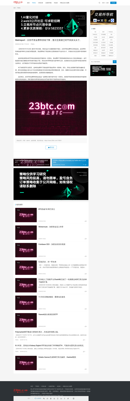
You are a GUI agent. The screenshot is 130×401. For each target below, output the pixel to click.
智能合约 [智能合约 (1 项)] (95, 50)
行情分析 (41, 3)
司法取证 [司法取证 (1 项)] (103, 45)
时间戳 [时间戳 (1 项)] (111, 47)
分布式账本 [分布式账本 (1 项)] (95, 42)
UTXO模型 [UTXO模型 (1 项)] (103, 34)
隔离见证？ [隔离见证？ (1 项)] (111, 55)
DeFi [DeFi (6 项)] (103, 31)
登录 (103, 3)
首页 (29, 3)
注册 (107, 3)
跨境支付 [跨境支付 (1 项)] (95, 53)
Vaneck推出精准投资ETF (48, 317)
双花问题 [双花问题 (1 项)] (95, 45)
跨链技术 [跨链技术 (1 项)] (103, 53)
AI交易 (56, 3)
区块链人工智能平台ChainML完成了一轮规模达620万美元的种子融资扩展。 (62, 282)
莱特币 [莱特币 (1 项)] (111, 50)
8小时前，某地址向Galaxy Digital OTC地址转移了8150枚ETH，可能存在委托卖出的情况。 (50, 349)
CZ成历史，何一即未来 (47, 263)
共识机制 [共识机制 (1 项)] (95, 39)
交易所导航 (49, 3)
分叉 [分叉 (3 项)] (111, 39)
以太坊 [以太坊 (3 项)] (103, 37)
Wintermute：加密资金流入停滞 (50, 227)
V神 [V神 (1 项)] (111, 34)
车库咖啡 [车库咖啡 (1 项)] (111, 53)
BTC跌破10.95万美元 (46, 209)
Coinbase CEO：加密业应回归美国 (51, 245)
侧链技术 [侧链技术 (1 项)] (111, 37)
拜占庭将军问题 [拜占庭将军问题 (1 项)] (112, 45)
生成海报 (37, 398)
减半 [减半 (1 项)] (103, 39)
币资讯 (34, 3)
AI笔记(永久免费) (65, 3)
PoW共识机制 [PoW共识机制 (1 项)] (96, 34)
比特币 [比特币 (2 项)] (103, 50)
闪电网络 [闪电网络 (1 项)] (103, 55)
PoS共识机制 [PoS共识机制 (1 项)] (112, 31)
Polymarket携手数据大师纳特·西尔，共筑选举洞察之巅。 (37, 335)
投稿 (113, 2)
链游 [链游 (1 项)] (95, 55)
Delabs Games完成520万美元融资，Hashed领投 (57, 361)
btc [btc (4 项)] (95, 31)
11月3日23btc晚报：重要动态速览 (51, 299)
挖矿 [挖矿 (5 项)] (95, 47)
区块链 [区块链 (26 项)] (111, 42)
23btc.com (60, 395)
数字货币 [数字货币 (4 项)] (103, 47)
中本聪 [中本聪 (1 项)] (95, 37)
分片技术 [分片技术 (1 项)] (103, 42)
